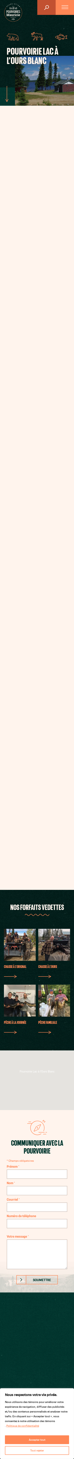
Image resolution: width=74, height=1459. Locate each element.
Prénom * (37, 1170)
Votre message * (37, 1251)
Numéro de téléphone (37, 1220)
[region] (37, 1423)
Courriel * (37, 1203)
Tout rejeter (37, 1450)
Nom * (37, 1187)
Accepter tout (37, 1439)
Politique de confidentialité (22, 1425)
